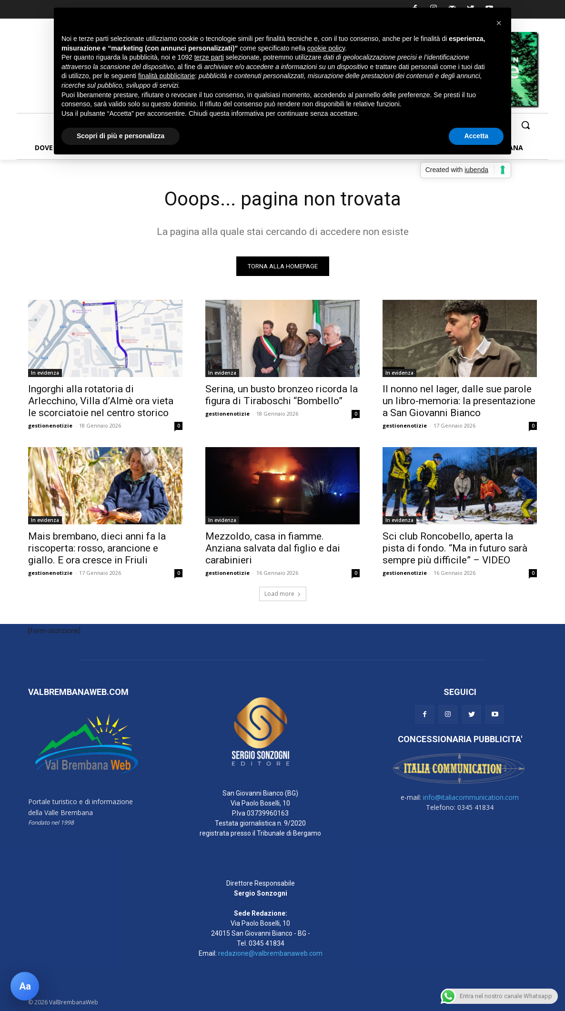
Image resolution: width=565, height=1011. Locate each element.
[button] (525, 124)
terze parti (209, 57)
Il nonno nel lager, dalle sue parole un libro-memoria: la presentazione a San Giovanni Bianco (459, 401)
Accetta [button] (476, 136)
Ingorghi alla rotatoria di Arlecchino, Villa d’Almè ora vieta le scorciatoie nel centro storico (100, 401)
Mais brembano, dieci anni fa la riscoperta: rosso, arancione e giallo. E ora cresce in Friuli (97, 548)
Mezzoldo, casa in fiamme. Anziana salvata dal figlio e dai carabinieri (272, 548)
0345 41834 (266, 943)
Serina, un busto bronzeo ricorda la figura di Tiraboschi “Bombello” (281, 395)
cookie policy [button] (326, 48)
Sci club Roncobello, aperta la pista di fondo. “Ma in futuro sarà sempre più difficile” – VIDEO (455, 548)
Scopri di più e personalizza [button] (120, 136)
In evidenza (45, 372)
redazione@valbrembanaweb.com (270, 953)
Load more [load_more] (282, 594)
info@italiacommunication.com (471, 797)
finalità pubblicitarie (166, 76)
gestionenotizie (50, 425)
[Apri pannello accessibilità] (24, 986)
